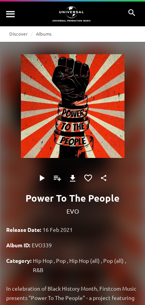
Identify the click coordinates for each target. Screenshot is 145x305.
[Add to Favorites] (88, 178)
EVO (73, 211)
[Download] (72, 178)
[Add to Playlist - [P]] (57, 178)
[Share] (103, 178)
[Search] (10, 14)
